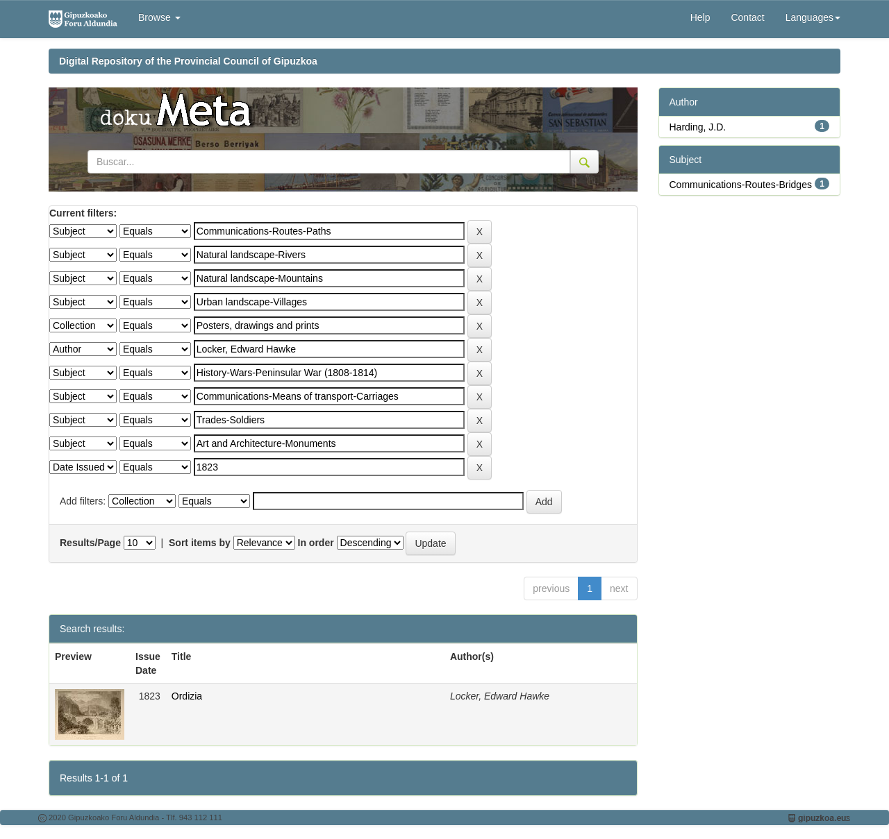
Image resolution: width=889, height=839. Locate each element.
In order (316, 542)
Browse (159, 17)
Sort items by (200, 542)
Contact (747, 17)
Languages (813, 17)
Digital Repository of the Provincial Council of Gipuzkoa (188, 61)
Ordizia (187, 696)
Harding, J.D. (698, 127)
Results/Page (90, 542)
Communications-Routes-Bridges (741, 184)
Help (700, 17)
